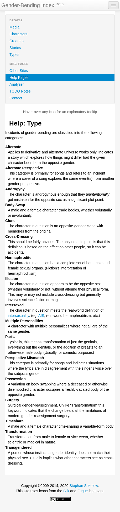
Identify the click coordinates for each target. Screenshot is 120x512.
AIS (41, 315)
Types (14, 54)
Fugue (82, 491)
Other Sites (18, 71)
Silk (66, 491)
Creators (16, 41)
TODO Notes (20, 91)
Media (14, 27)
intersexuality (18, 315)
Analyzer (16, 84)
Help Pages (18, 77)
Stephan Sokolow (83, 486)
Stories (15, 48)
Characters (18, 34)
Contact (15, 98)
